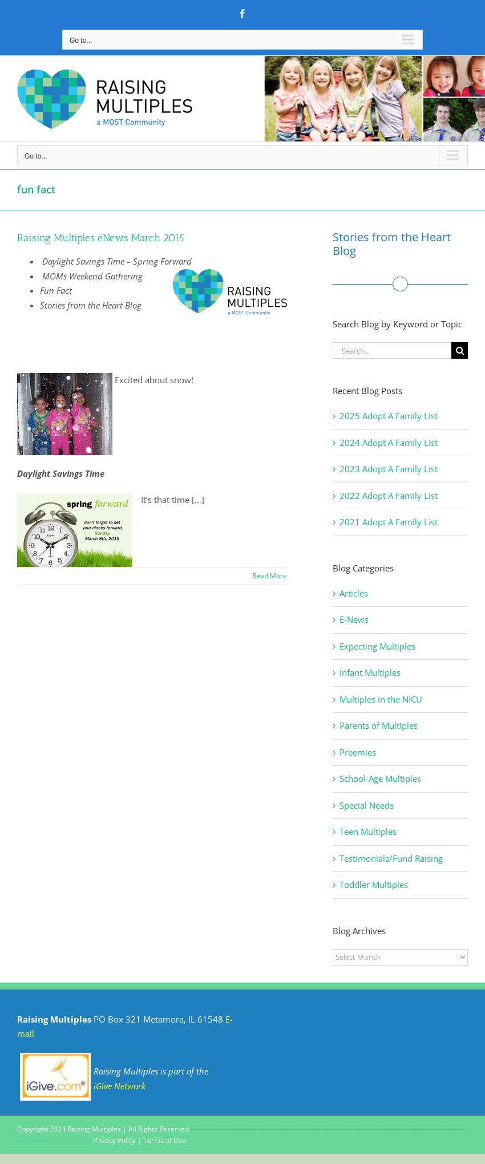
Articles (354, 593)
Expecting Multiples (377, 646)
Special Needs (367, 805)
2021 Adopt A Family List (389, 522)
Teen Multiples (368, 831)
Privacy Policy (114, 1140)
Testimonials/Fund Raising (391, 858)
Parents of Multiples (379, 725)
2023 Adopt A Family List (389, 468)
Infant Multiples (370, 672)
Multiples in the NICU (381, 699)
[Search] (459, 350)
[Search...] (392, 350)
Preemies (358, 752)
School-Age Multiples (380, 778)
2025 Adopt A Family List (389, 415)
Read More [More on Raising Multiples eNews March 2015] (269, 576)
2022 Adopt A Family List (389, 495)
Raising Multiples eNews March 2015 (100, 238)
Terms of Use (164, 1140)
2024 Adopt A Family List (389, 442)
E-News (354, 619)
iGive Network (120, 1086)
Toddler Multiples (374, 884)
